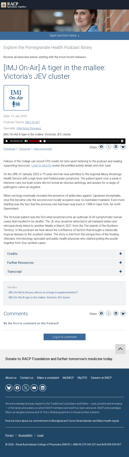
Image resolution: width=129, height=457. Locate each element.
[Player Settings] (122, 141)
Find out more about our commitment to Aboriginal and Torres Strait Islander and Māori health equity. (62, 420)
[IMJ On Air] (32, 122)
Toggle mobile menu (124, 5)
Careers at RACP (101, 377)
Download (9, 149)
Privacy (9, 435)
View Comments (43, 149)
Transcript (24, 149)
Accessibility (25, 435)
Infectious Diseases (29, 128)
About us (11, 377)
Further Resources (20, 262)
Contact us (26, 377)
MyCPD (82, 377)
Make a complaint (48, 377)
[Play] (6, 141)
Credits (12, 254)
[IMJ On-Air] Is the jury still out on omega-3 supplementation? (43, 292)
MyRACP (68, 377)
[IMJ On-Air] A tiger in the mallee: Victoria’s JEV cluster (39, 297)
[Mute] (26, 141)
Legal (40, 435)
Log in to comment (65, 337)
